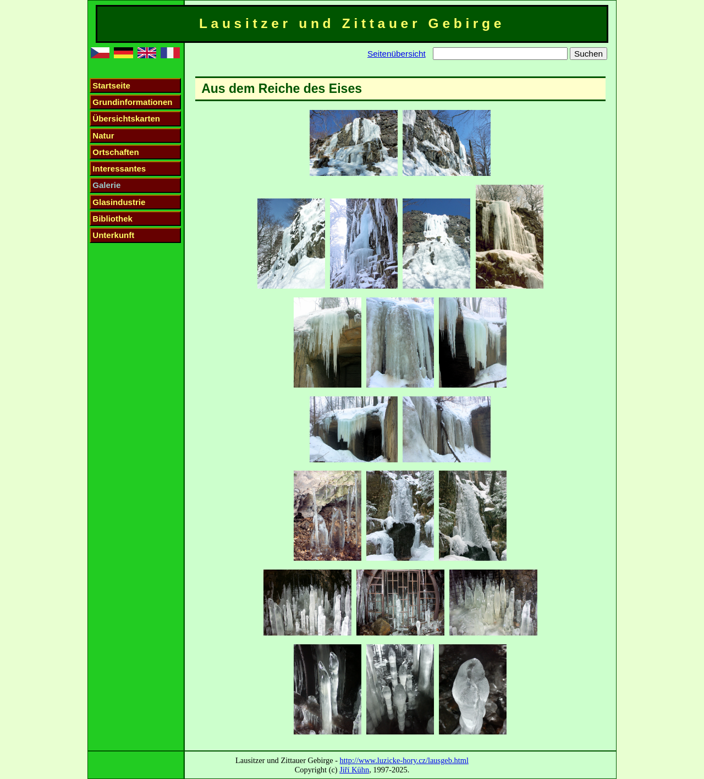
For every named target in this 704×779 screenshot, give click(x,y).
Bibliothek (112, 218)
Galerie (106, 185)
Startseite (111, 85)
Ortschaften (115, 152)
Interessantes (119, 168)
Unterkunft (113, 235)
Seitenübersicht (396, 53)
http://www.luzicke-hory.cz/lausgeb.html (404, 760)
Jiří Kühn (354, 769)
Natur (103, 135)
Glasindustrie (118, 202)
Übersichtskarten (126, 118)
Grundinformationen (132, 102)
